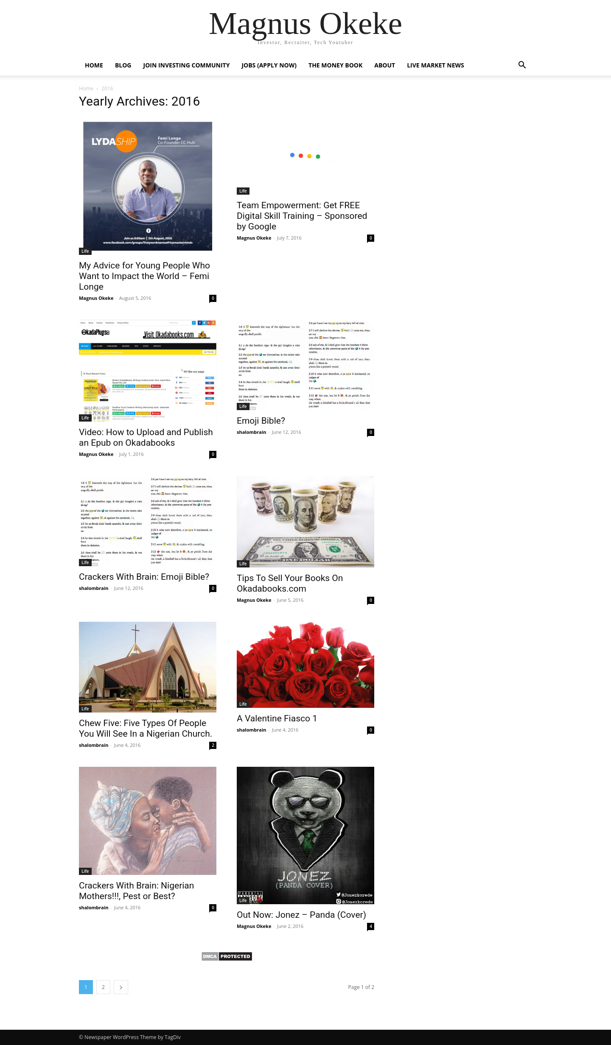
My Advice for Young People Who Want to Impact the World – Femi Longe (144, 276)
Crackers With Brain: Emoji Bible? (144, 577)
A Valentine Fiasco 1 (277, 718)
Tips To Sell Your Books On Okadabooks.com (290, 583)
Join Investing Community (186, 65)
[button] (522, 66)
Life (85, 251)
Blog (123, 65)
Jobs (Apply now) (269, 65)
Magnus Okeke (96, 298)
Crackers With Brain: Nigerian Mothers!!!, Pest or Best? (136, 890)
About (384, 65)
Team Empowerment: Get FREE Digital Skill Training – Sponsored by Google (302, 216)
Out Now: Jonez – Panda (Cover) (301, 915)
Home (94, 65)
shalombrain (251, 432)
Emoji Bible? (261, 421)
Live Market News (435, 65)
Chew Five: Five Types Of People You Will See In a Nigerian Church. (145, 728)
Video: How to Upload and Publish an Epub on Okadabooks (146, 437)
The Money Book (335, 65)
